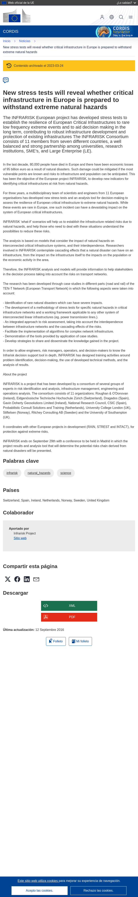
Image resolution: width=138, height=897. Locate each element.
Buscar (121, 17)
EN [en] (6, 79)
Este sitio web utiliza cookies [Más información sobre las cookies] (38, 880)
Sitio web (20, 538)
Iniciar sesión (102, 17)
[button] (111, 17)
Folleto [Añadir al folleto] (56, 640)
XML (72, 605)
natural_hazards (39, 473)
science (65, 473)
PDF (72, 617)
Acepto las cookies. (39, 890)
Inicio (6, 41)
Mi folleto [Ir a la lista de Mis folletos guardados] (80, 641)
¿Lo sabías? (126, 2)
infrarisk (12, 473)
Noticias (24, 41)
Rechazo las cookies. (98, 890)
